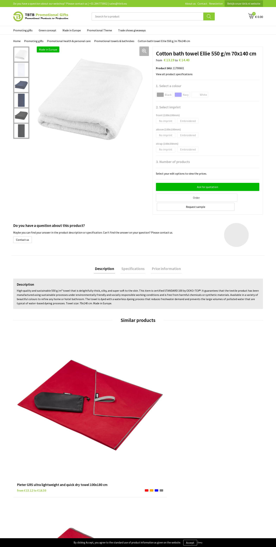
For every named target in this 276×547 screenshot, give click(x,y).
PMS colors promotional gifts (98, 471)
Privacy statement (153, 455)
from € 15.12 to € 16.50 (31, 395)
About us (190, 3)
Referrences (211, 460)
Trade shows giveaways (132, 30)
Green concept (47, 30)
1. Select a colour (168, 86)
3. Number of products (173, 161)
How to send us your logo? (96, 476)
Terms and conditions (155, 466)
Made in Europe (71, 30)
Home (17, 41)
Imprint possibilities (92, 466)
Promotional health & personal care (69, 41)
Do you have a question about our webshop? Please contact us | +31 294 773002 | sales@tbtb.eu (70, 3)
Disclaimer (148, 460)
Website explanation (92, 460)
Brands (146, 450)
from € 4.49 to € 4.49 (92, 395)
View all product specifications (175, 74)
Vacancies (210, 455)
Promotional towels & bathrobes (114, 41)
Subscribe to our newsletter (159, 476)
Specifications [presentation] (133, 259)
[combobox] (147, 16)
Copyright (148, 471)
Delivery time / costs (92, 455)
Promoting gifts (23, 30)
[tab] (106, 259)
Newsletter (216, 3)
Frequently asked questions (96, 450)
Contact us (22, 229)
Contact (202, 3)
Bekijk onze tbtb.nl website (243, 3)
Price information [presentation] (164, 259)
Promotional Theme (99, 30)
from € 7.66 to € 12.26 (156, 395)
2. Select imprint (168, 107)
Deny (200, 542)
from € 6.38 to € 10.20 (218, 390)
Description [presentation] (106, 259)
